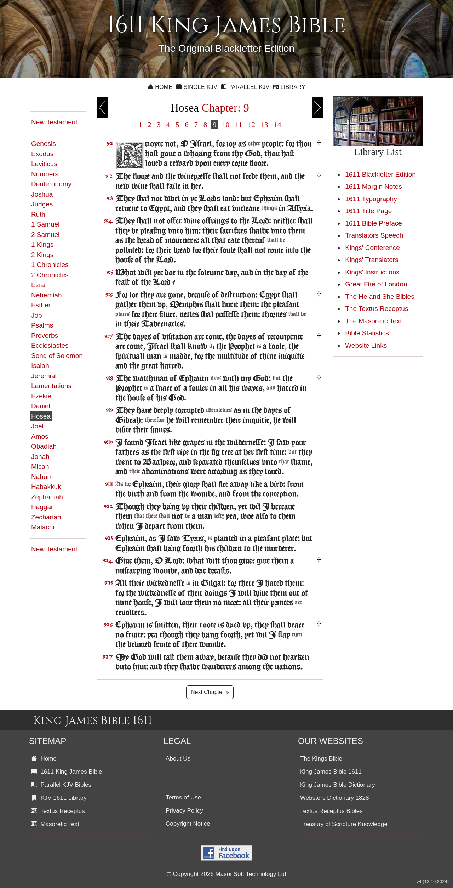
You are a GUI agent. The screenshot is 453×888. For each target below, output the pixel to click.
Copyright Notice (188, 823)
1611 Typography (371, 199)
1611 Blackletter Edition (380, 174)
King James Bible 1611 (331, 771)
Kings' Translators (371, 259)
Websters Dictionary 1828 (334, 798)
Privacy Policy (184, 810)
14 (277, 124)
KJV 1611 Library (59, 798)
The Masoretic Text (373, 321)
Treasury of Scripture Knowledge (344, 824)
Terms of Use (183, 797)
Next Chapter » (210, 692)
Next (317, 107)
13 (264, 124)
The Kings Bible (321, 758)
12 (251, 124)
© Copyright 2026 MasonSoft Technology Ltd (226, 874)
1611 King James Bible (66, 771)
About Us (178, 758)
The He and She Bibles (379, 296)
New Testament (54, 122)
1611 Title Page (368, 211)
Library (289, 87)
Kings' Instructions (372, 272)
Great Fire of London (376, 284)
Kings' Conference (372, 247)
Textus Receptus (58, 811)
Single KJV (196, 87)
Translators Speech (374, 235)
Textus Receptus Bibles (331, 811)
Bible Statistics (367, 333)
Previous (102, 107)
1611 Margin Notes (373, 186)
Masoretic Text (55, 824)
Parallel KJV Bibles (61, 784)
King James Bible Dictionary (337, 784)
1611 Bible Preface (373, 223)
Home (160, 87)
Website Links (366, 345)
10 (225, 124)
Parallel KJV (245, 87)
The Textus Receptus (376, 308)
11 (238, 124)
